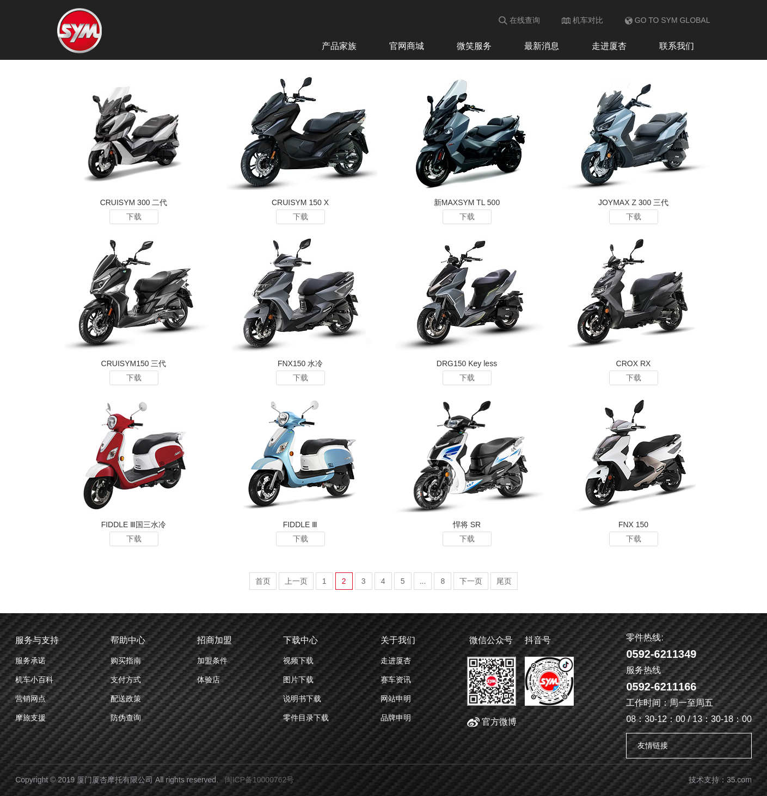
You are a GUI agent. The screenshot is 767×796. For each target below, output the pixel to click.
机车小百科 (34, 679)
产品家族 (339, 46)
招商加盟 (214, 640)
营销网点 (30, 698)
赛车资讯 (396, 679)
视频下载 (298, 660)
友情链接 (652, 745)
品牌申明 (396, 717)
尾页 (504, 581)
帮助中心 (128, 640)
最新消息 (541, 46)
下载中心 (300, 640)
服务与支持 (37, 640)
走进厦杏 (609, 46)
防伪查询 (126, 717)
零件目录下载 (306, 717)
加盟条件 (212, 660)
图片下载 (298, 679)
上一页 (296, 581)
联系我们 (676, 46)
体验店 (208, 679)
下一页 (470, 581)
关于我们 (398, 640)
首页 (263, 581)
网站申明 (396, 698)
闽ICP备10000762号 (259, 779)
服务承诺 (30, 660)
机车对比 (582, 20)
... (423, 581)
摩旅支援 (30, 717)
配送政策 (126, 698)
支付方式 (126, 679)
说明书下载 (302, 698)
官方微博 (492, 721)
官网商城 (406, 46)
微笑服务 (474, 46)
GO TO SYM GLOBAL (667, 20)
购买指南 (126, 660)
